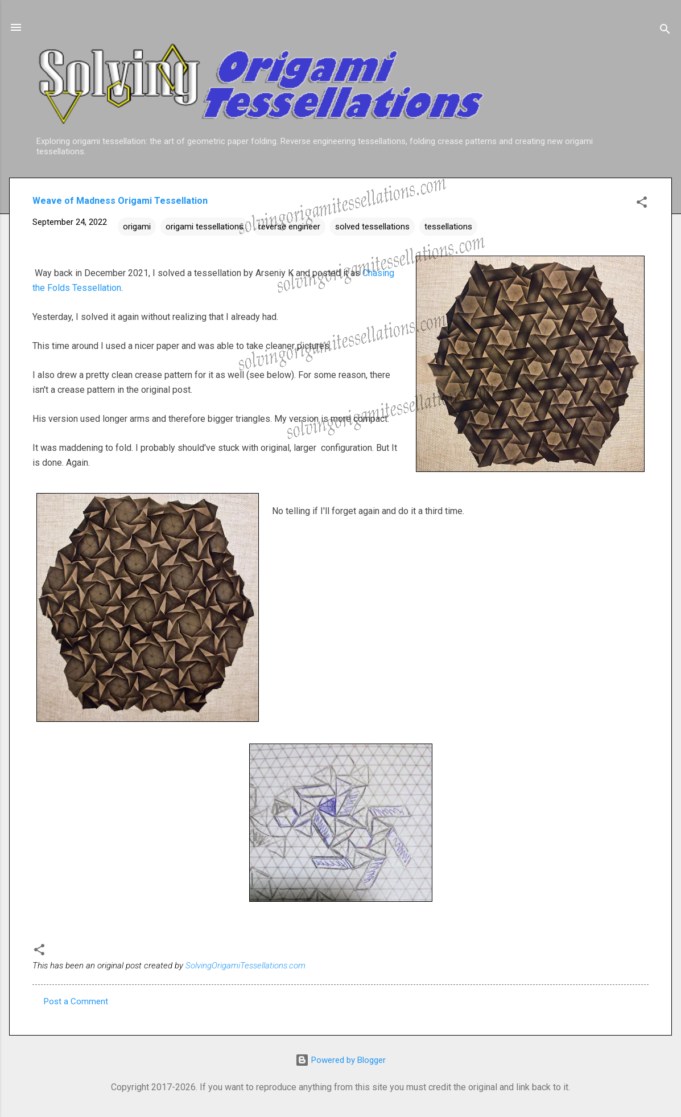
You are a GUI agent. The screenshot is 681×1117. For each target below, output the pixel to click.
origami (137, 226)
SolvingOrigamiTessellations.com (245, 965)
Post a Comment (76, 1001)
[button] (642, 204)
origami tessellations (204, 226)
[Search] (665, 31)
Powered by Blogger (340, 1060)
